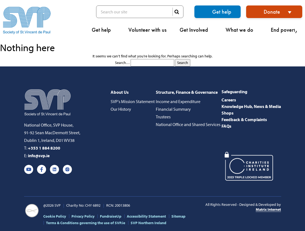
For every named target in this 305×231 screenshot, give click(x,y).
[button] (299, 26)
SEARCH (176, 12)
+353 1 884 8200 (44, 148)
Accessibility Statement (146, 216)
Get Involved (196, 29)
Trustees (163, 116)
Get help (221, 11)
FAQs (226, 126)
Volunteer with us (147, 29)
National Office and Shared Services (188, 124)
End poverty (286, 29)
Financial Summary (173, 109)
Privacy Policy (82, 216)
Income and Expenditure (178, 101)
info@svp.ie (39, 155)
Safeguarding (234, 91)
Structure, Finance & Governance (187, 92)
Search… (122, 62)
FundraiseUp (110, 216)
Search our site (139, 11)
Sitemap (178, 216)
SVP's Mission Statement (133, 101)
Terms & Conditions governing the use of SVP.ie (85, 222)
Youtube (28, 169)
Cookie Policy (54, 216)
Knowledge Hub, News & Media (251, 106)
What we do (242, 29)
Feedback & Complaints (244, 119)
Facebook (41, 169)
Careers (228, 100)
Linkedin (54, 169)
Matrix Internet (268, 209)
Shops (227, 113)
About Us (120, 92)
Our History (121, 109)
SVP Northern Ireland (148, 222)
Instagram (67, 169)
